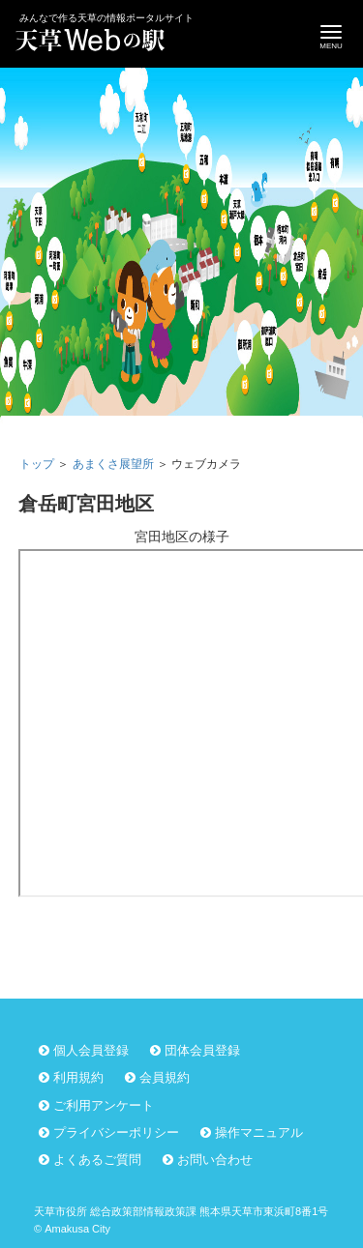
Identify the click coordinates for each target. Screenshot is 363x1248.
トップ (36, 464)
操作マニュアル (259, 1132)
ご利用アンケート (103, 1105)
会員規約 (164, 1077)
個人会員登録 (91, 1050)
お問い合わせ (215, 1159)
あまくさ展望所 (113, 464)
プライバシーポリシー (116, 1132)
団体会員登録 (202, 1050)
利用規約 (78, 1077)
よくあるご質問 (97, 1159)
